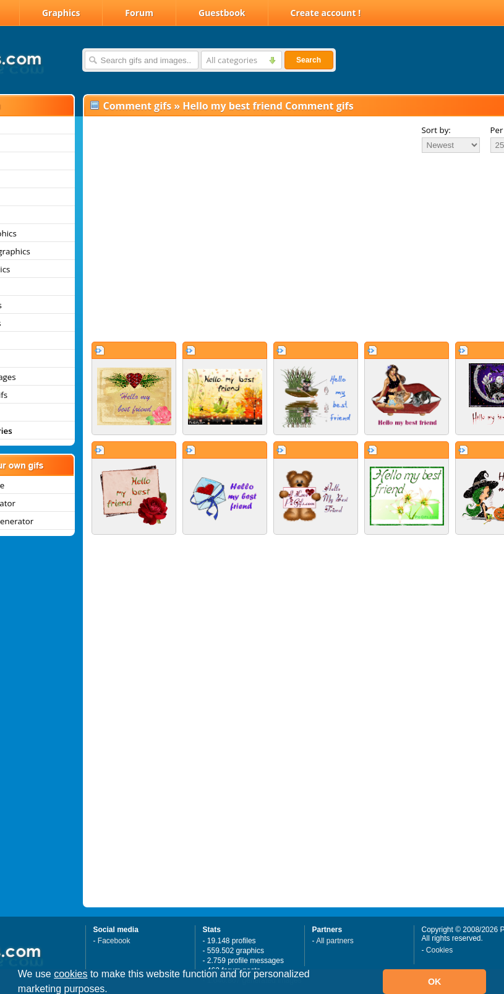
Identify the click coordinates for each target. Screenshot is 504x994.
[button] (112, 990)
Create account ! (326, 13)
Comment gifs (137, 106)
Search (308, 60)
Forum (139, 13)
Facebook (114, 940)
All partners (335, 940)
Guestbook (222, 13)
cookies (70, 974)
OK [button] (435, 982)
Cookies (439, 950)
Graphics (61, 13)
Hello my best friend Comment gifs (267, 106)
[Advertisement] (272, 247)
